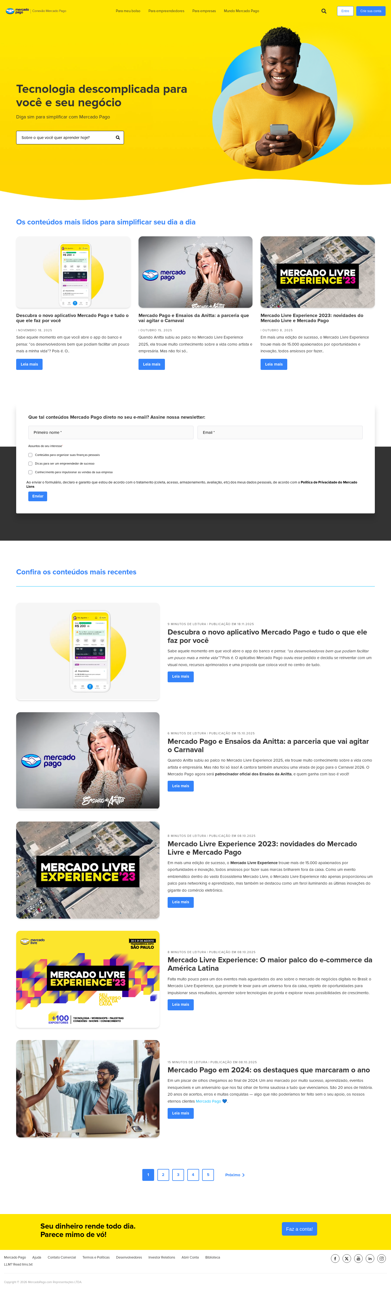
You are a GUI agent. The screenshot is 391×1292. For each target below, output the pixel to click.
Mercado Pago (15, 1258)
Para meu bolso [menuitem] (128, 11)
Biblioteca (212, 1258)
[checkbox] (195, 463)
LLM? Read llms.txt (18, 1265)
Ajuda (36, 1258)
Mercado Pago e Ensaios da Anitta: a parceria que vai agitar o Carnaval (194, 318)
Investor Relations (161, 1258)
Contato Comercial (62, 1258)
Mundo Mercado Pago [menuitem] (241, 11)
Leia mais (29, 364)
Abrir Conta (190, 1258)
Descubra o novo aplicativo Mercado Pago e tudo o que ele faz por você (72, 318)
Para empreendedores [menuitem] (166, 11)
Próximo (238, 1175)
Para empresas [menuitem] (204, 11)
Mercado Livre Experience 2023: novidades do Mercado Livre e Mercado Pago (312, 318)
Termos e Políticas (96, 1258)
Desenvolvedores (129, 1258)
